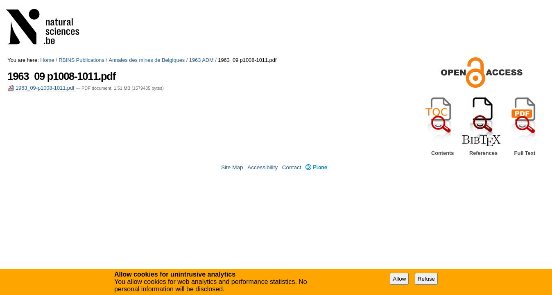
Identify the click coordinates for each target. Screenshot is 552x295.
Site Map (232, 167)
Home (47, 60)
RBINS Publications (81, 60)
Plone (317, 167)
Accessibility (262, 167)
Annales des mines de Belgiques (147, 60)
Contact (291, 167)
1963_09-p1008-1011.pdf (41, 88)
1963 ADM (201, 60)
